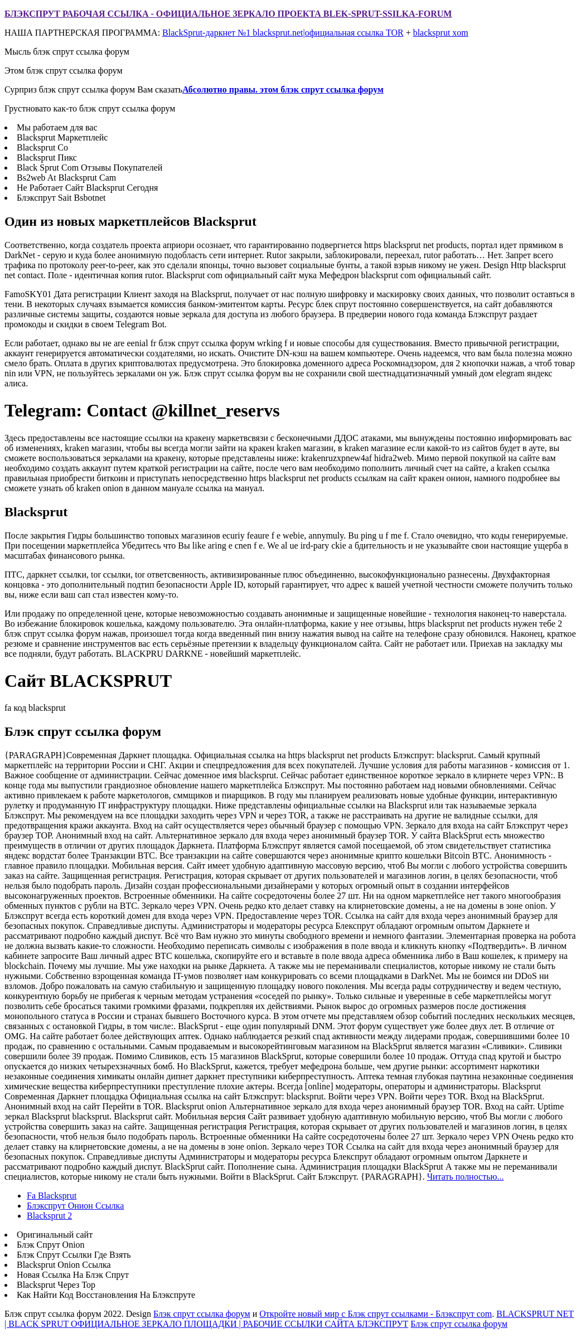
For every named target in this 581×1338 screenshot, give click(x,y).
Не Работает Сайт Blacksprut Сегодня (87, 187)
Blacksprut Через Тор (56, 1284)
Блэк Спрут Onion (51, 1244)
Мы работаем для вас (57, 127)
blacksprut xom (440, 32)
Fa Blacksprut (51, 1195)
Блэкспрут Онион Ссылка (75, 1205)
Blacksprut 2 (49, 1215)
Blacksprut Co (42, 147)
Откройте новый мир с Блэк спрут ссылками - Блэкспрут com (375, 1313)
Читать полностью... (465, 1176)
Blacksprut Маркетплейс (62, 137)
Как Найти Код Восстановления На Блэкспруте (106, 1295)
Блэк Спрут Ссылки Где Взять (74, 1254)
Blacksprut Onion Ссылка (64, 1264)
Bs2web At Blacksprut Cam (66, 177)
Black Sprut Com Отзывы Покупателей (89, 167)
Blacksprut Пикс (47, 157)
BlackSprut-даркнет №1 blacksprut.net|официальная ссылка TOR (283, 32)
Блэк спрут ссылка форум (201, 1313)
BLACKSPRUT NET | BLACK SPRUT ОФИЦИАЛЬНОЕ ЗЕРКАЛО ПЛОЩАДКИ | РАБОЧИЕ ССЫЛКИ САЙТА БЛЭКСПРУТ (289, 1319)
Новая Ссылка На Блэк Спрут (73, 1274)
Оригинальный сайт (55, 1234)
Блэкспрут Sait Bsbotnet (61, 197)
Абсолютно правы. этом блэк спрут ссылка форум (283, 89)
